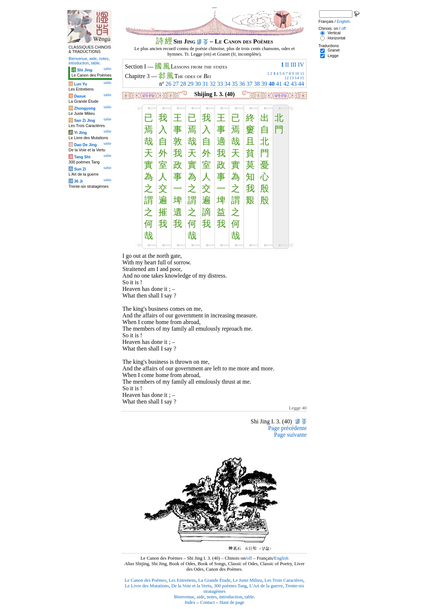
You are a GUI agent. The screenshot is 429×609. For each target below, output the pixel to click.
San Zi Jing (84, 120)
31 (205, 84)
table (249, 596)
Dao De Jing (85, 144)
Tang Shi (82, 157)
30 (198, 84)
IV (301, 64)
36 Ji (78, 181)
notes (212, 596)
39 (264, 84)
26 (168, 84)
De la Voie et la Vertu (191, 585)
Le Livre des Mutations (147, 585)
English (281, 558)
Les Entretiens (182, 580)
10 (297, 73)
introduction (231, 596)
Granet (334, 50)
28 (183, 84)
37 (249, 84)
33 (220, 84)
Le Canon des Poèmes (145, 580)
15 (302, 77)
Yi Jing (80, 132)
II (287, 64)
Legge (333, 55)
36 (242, 84)
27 (176, 84)
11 (302, 73)
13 (292, 77)
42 (286, 84)
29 (190, 84)
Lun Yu (80, 84)
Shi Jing (84, 70)
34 (227, 84)
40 (272, 84)
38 (257, 84)
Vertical (334, 33)
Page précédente (287, 428)
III (293, 64)
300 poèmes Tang (230, 585)
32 (213, 84)
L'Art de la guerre (266, 585)
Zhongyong (84, 108)
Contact (207, 602)
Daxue (80, 96)
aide (200, 596)
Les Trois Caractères (284, 580)
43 (294, 84)
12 (287, 77)
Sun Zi (80, 169)
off (249, 558)
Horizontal (336, 38)
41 (279, 84)
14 (297, 77)
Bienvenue (184, 596)
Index (190, 602)
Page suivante (290, 435)
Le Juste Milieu (247, 580)
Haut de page (232, 602)
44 (301, 84)
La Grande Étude (214, 580)
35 (235, 84)
